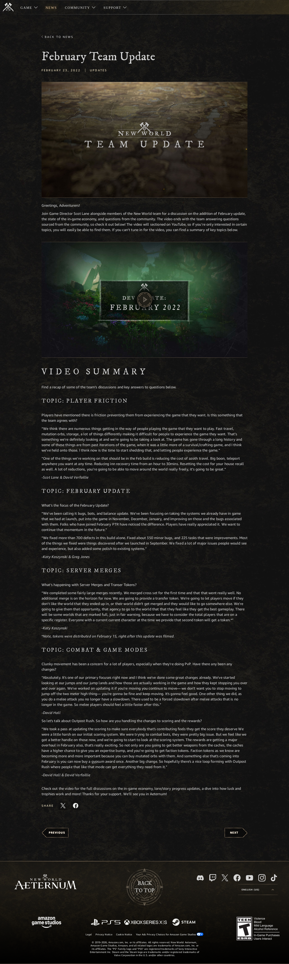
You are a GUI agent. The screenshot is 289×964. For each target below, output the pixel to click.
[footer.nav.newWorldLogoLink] (45, 882)
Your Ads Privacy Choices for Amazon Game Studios (170, 934)
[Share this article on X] (63, 805)
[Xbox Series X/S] (145, 922)
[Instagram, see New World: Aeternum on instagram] (262, 877)
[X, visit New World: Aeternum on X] (224, 877)
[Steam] (184, 922)
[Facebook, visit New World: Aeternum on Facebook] (237, 877)
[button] (144, 140)
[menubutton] (258, 889)
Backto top (144, 887)
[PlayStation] (105, 923)
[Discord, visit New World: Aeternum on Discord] (200, 878)
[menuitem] (29, 7)
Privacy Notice (104, 934)
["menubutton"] (29, 7)
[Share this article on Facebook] (75, 805)
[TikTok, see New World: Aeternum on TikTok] (274, 877)
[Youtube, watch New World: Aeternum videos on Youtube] (249, 877)
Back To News (59, 37)
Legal (89, 934)
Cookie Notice (124, 934)
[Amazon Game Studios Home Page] (46, 923)
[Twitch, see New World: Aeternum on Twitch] (212, 877)
